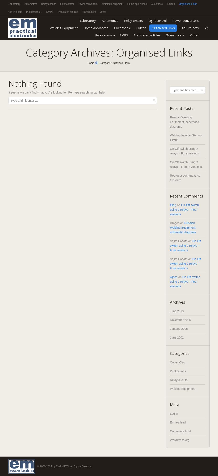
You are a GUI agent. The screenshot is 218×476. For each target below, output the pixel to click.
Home (90, 63)
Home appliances (137, 4)
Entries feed (178, 422)
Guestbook (157, 4)
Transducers (89, 11)
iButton (171, 4)
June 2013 (177, 311)
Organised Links (188, 4)
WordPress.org (179, 440)
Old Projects (15, 11)
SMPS (49, 11)
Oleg (173, 205)
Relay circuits (48, 4)
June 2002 (177, 337)
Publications (33, 11)
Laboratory (14, 4)
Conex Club (177, 362)
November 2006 (180, 320)
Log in (174, 413)
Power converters (87, 4)
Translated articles (67, 11)
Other (103, 11)
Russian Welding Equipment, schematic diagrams (184, 122)
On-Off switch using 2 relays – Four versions (184, 209)
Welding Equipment (112, 4)
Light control (67, 4)
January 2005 (179, 328)
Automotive (31, 4)
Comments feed (180, 431)
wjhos (174, 277)
